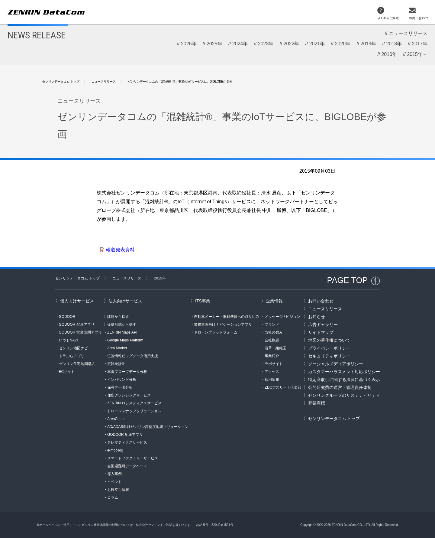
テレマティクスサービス (127, 442)
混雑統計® (115, 364)
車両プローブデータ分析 (127, 372)
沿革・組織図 (275, 348)
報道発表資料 (120, 249)
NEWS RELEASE (37, 35)
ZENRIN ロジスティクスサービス (134, 403)
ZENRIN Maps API (122, 332)
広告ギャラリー (323, 324)
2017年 (419, 43)
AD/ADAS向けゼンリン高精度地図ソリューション (147, 427)
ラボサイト (274, 364)
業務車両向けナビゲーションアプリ (223, 324)
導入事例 (114, 474)
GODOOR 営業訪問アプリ (80, 332)
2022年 (291, 43)
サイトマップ (321, 332)
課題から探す (118, 317)
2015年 (160, 278)
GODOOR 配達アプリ (77, 324)
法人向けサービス (125, 300)
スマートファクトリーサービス (132, 458)
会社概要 (272, 340)
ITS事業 (202, 300)
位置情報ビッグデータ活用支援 (132, 356)
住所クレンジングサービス (129, 395)
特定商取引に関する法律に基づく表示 (344, 379)
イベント (114, 482)
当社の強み (274, 332)
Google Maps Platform (125, 340)
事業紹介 (272, 356)
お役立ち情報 (118, 489)
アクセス (272, 372)
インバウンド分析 (121, 379)
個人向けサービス (77, 300)
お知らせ (316, 316)
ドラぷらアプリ (71, 356)
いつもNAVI (68, 340)
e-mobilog (115, 450)
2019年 (368, 43)
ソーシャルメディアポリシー (335, 363)
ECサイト (67, 372)
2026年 (189, 43)
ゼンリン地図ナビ (73, 348)
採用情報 (272, 379)
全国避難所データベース (127, 466)
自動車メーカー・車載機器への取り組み (226, 317)
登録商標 (316, 403)
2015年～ (417, 54)
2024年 (240, 43)
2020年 (343, 43)
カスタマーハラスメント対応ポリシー (344, 371)
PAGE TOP (347, 280)
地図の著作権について (329, 340)
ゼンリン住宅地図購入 (77, 364)
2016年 (389, 54)
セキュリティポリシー (329, 356)
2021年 (317, 43)
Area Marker (117, 348)
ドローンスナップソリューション (134, 411)
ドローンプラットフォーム (215, 332)
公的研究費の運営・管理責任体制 (340, 387)
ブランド (272, 324)
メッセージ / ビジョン (282, 317)
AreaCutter (116, 419)
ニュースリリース (408, 33)
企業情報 (274, 300)
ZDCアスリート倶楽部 (283, 387)
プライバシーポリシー (329, 348)
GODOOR (67, 317)
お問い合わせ (321, 300)
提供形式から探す (121, 324)
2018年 (394, 43)
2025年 (214, 43)
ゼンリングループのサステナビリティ (344, 395)
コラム (112, 497)
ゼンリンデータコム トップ (60, 81)
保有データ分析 (120, 387)
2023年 (266, 43)
